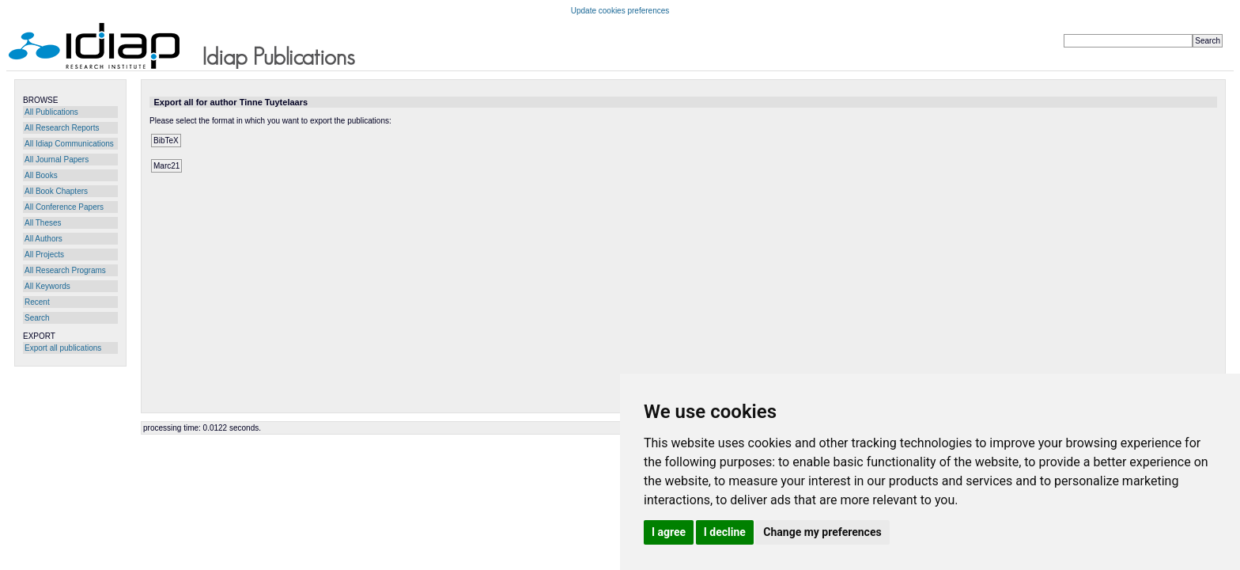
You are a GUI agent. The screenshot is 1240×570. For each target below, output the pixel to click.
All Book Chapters (56, 191)
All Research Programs (65, 270)
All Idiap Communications (69, 143)
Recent (37, 302)
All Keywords (47, 286)
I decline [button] (725, 532)
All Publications (51, 112)
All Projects (44, 254)
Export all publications (63, 348)
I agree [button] (669, 532)
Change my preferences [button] (822, 532)
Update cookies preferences (620, 10)
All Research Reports (62, 128)
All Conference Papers (64, 207)
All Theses (43, 222)
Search (37, 318)
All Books (41, 175)
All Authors (43, 238)
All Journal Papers (57, 159)
